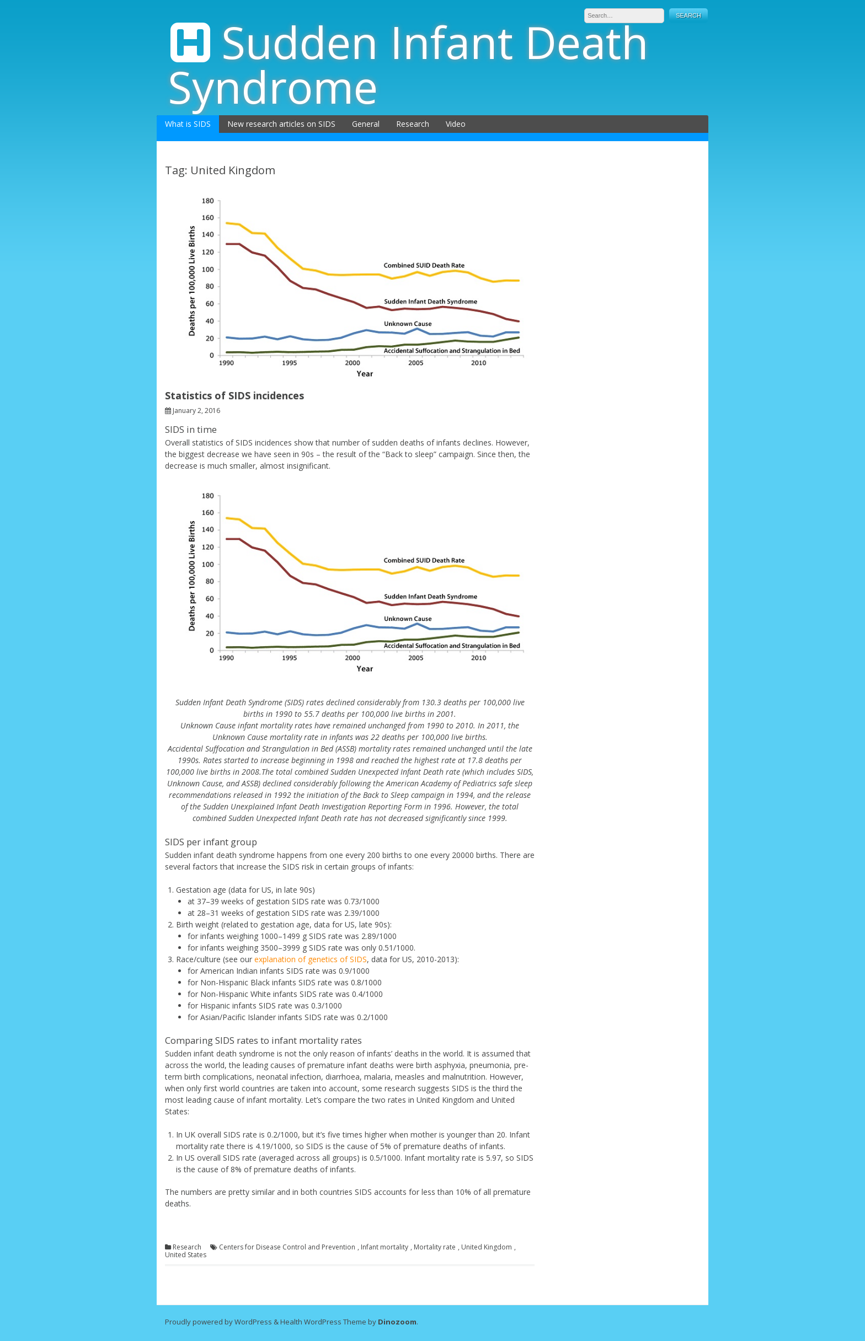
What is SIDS (188, 124)
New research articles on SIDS (281, 124)
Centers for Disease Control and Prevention (287, 1247)
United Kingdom (486, 1247)
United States (185, 1255)
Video (456, 124)
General (366, 124)
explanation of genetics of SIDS (310, 959)
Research (412, 124)
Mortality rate (435, 1247)
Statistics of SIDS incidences (234, 395)
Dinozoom (397, 1322)
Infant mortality (384, 1247)
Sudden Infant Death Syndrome (408, 64)
